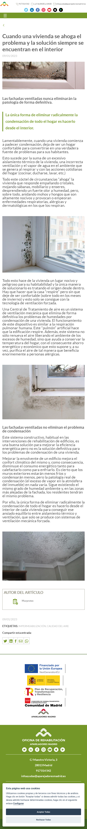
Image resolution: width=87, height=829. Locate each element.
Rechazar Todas (43, 820)
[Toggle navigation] (5, 15)
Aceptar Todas (43, 812)
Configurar (18, 803)
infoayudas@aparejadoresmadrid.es (71, 4)
